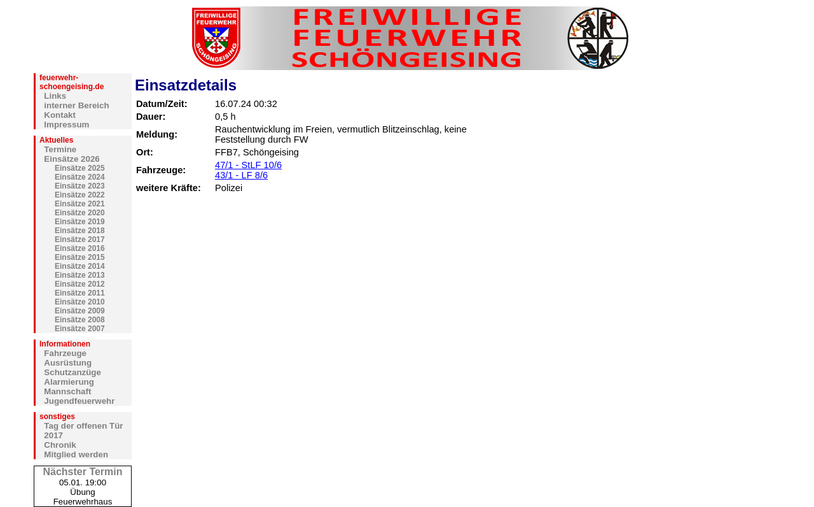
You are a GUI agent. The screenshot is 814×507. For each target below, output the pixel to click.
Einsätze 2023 (80, 186)
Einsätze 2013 (80, 275)
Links (55, 96)
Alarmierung (69, 382)
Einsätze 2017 (80, 239)
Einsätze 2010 (80, 301)
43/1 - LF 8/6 (241, 175)
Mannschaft (67, 391)
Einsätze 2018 (80, 230)
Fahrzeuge (65, 353)
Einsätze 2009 (80, 310)
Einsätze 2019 (80, 221)
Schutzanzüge (72, 372)
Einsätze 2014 (80, 266)
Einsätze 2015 (80, 257)
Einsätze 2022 (80, 194)
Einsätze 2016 (80, 248)
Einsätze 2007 (80, 328)
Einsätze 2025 (80, 168)
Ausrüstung (68, 363)
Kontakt (60, 115)
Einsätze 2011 (80, 293)
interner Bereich (76, 105)
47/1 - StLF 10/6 (248, 165)
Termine (60, 149)
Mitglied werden (76, 454)
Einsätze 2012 (80, 284)
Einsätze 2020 (80, 212)
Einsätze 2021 (80, 203)
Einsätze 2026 (71, 159)
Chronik (60, 445)
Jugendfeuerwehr (79, 401)
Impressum (66, 124)
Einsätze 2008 (80, 319)
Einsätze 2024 (80, 177)
